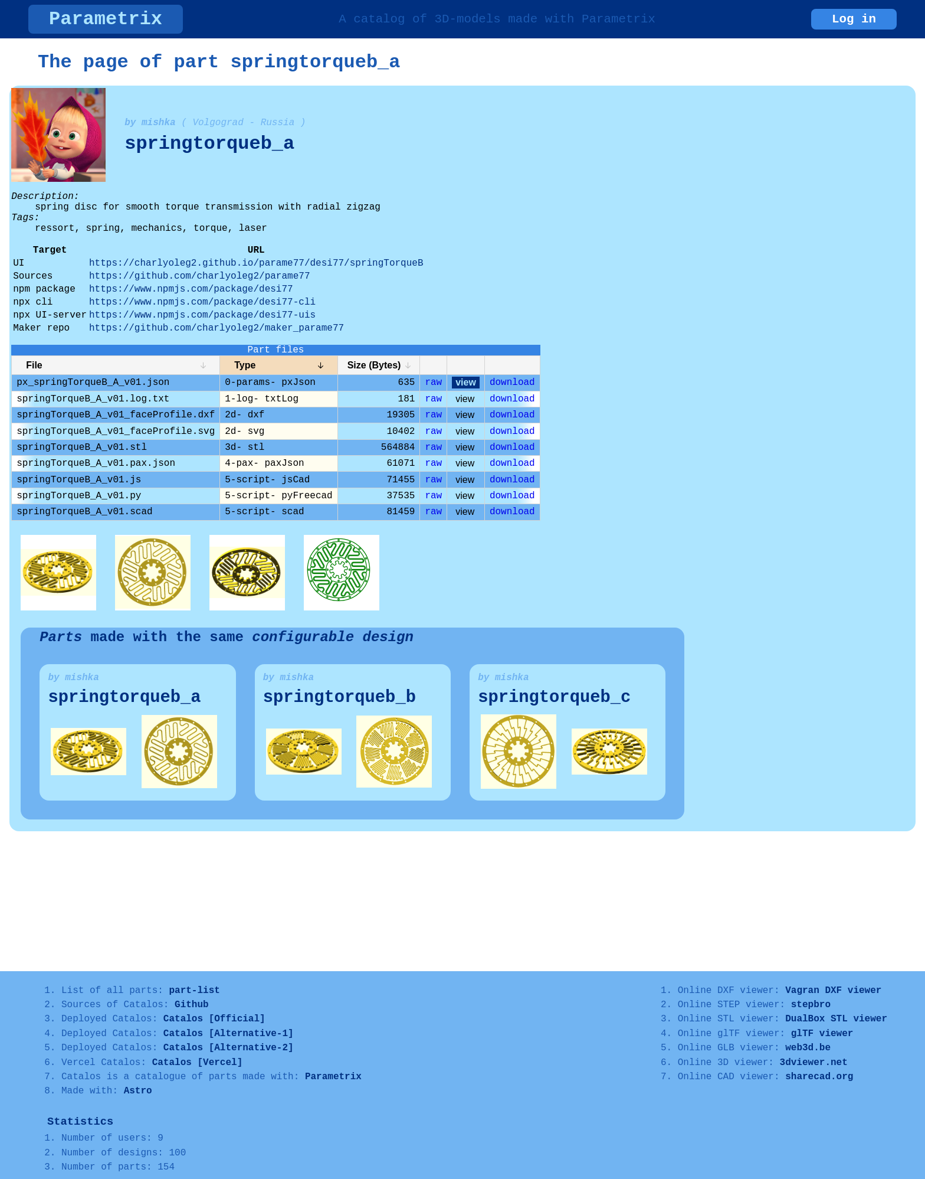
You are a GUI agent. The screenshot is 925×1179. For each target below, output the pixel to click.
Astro (138, 1091)
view (465, 382)
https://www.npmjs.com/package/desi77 (191, 289)
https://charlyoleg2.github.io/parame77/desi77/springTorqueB (256, 263)
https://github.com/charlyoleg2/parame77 (199, 276)
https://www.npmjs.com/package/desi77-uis (202, 315)
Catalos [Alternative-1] (228, 1033)
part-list (194, 990)
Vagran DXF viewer (833, 990)
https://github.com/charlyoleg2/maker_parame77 (216, 328)
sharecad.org (819, 1077)
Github (192, 1005)
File (34, 365)
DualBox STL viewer (836, 1019)
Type (244, 365)
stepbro (811, 1005)
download (512, 382)
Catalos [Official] (214, 1019)
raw (433, 382)
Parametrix (105, 19)
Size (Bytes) (374, 365)
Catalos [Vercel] (197, 1062)
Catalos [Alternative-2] (228, 1048)
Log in (854, 19)
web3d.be (808, 1048)
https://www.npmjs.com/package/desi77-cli (202, 302)
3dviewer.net (814, 1062)
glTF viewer (822, 1033)
